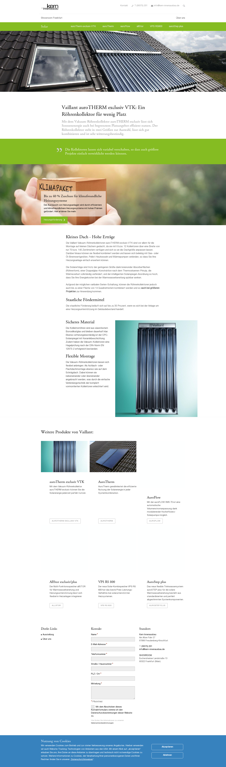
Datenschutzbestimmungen (102, 723)
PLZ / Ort (95, 674)
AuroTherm (106, 482)
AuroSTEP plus (157, 605)
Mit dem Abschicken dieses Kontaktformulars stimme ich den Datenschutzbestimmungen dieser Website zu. (111, 711)
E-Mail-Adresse (98, 645)
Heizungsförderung (53, 220)
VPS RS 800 (106, 582)
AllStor (56, 605)
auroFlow (125, 26)
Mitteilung (95, 684)
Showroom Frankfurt (51, 18)
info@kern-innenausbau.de (152, 649)
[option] (113, 61)
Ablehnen (167, 755)
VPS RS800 (156, 26)
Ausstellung (48, 635)
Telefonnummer (98, 654)
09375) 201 (147, 646)
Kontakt (124, 6)
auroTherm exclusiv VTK (83, 26)
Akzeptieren (167, 747)
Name (93, 635)
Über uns (180, 18)
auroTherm (108, 26)
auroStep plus (176, 26)
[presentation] (113, 731)
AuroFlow (154, 497)
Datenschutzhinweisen (82, 759)
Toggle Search (184, 6)
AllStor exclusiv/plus (63, 582)
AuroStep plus (156, 582)
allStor (140, 26)
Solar (44, 26)
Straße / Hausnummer (101, 664)
